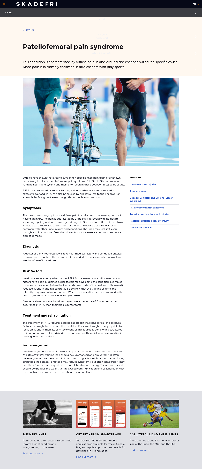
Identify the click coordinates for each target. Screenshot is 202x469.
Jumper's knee (138, 191)
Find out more (33, 453)
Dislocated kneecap (141, 227)
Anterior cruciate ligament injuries (149, 214)
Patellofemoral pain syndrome (147, 207)
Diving (28, 30)
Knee (8, 12)
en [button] (194, 4)
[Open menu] (4, 4)
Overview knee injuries (143, 184)
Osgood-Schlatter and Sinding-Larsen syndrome (151, 200)
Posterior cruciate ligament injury (149, 221)
